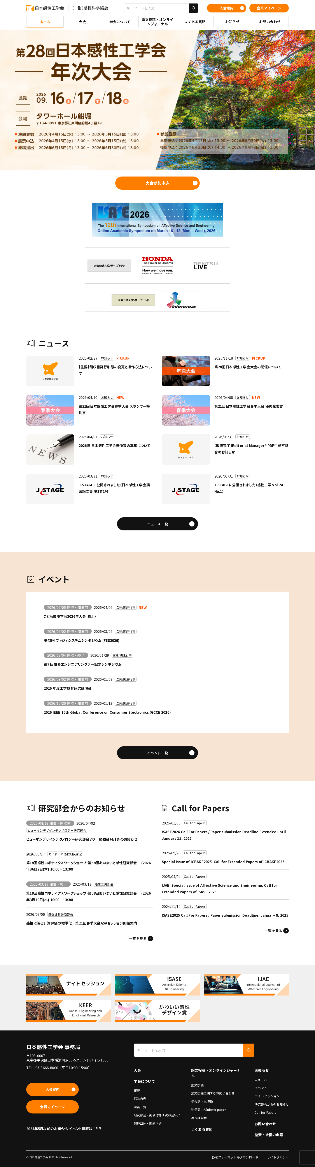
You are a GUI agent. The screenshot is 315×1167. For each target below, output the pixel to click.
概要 (137, 1090)
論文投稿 (197, 1085)
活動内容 (140, 1098)
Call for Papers (265, 1112)
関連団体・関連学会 (148, 1123)
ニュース (261, 1079)
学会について (144, 1081)
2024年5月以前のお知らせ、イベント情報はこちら (64, 1128)
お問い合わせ (265, 1123)
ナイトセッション (267, 1096)
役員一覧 (140, 1107)
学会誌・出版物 (202, 1101)
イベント (261, 1088)
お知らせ (262, 1070)
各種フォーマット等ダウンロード (235, 1157)
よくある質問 (201, 1129)
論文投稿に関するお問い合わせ (212, 1093)
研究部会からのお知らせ (272, 1104)
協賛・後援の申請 (269, 1134)
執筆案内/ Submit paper (208, 1109)
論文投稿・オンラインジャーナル (215, 1073)
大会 (137, 1070)
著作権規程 (199, 1118)
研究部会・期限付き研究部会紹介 (157, 1115)
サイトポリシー (278, 1157)
